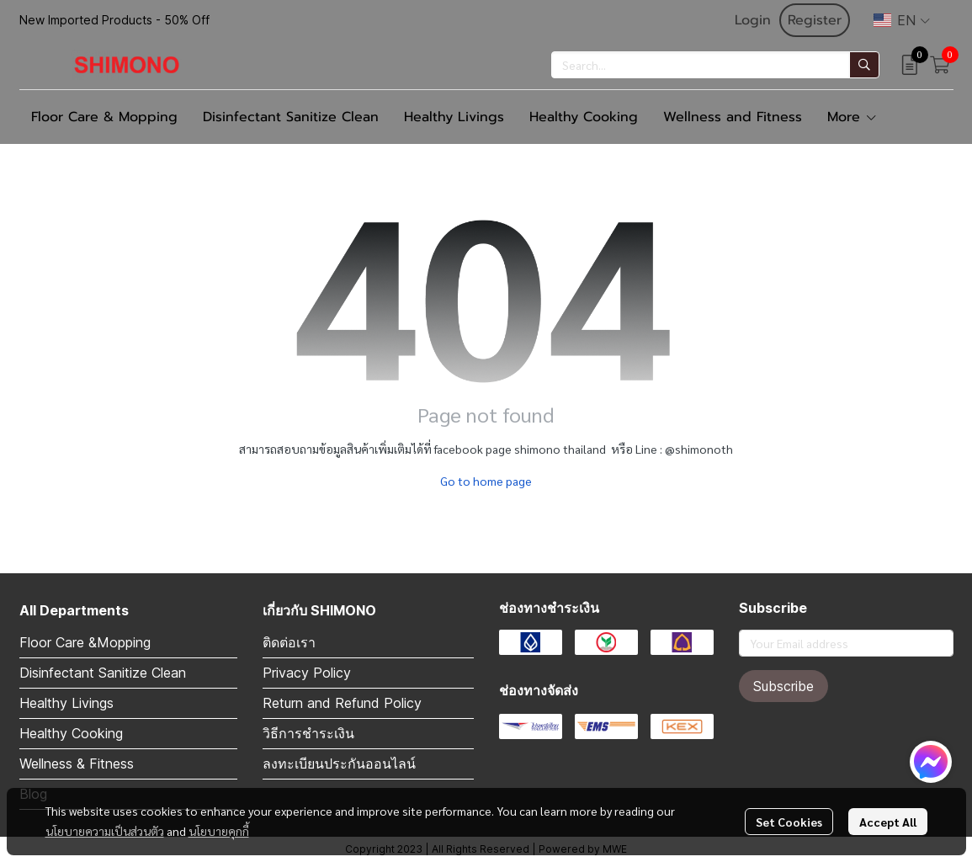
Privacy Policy (307, 672)
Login (753, 20)
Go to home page (486, 480)
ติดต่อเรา (289, 642)
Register (815, 20)
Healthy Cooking (71, 733)
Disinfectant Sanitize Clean (102, 672)
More (852, 117)
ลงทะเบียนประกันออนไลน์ (339, 763)
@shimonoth (699, 448)
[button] (901, 20)
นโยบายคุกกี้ (219, 830)
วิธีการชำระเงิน (308, 733)
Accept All (887, 821)
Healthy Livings (66, 702)
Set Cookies (789, 821)
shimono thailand (560, 448)
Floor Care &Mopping (85, 642)
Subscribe (783, 686)
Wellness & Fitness (76, 763)
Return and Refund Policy (342, 702)
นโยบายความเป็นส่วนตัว (104, 830)
